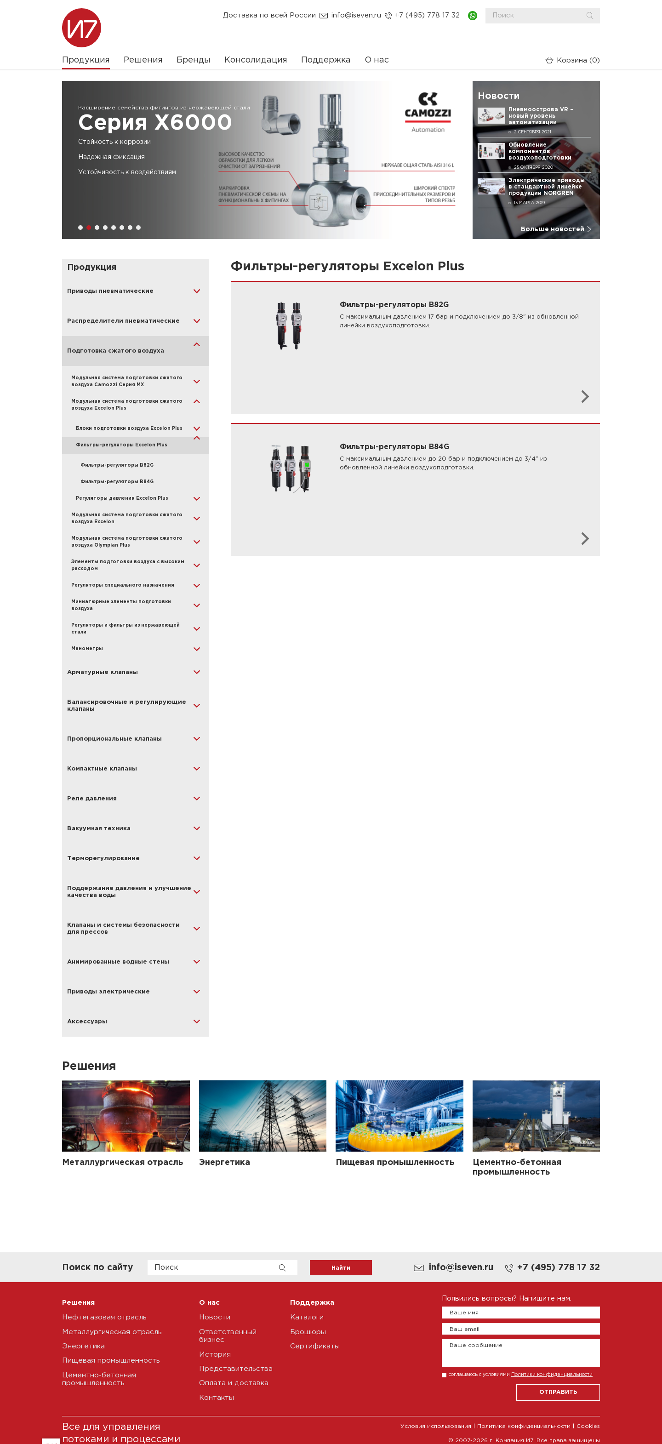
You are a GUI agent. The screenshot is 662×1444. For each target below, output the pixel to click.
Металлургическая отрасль (111, 1332)
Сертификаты (314, 1346)
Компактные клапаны (102, 768)
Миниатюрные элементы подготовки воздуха (121, 605)
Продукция (86, 60)
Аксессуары (87, 1021)
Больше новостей (552, 229)
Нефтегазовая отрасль (103, 1317)
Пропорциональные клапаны (114, 739)
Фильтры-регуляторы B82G (117, 465)
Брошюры (307, 1332)
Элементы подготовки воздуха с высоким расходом (127, 565)
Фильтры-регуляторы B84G (117, 482)
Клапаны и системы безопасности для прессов (123, 929)
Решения (143, 60)
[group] (262, 160)
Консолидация (255, 60)
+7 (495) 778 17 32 (427, 16)
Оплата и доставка (233, 1382)
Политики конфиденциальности (552, 1374)
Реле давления (92, 798)
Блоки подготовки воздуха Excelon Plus (129, 429)
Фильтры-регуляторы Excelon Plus (121, 445)
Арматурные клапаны (102, 672)
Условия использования (435, 1424)
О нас (377, 60)
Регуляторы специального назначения (122, 585)
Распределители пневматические (123, 321)
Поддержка (326, 60)
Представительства (235, 1368)
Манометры (87, 649)
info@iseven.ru (356, 16)
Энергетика (82, 1346)
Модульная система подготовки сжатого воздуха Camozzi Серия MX (127, 381)
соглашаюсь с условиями (521, 1374)
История (214, 1354)
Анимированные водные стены (118, 962)
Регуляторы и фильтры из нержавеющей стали (125, 628)
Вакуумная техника (99, 828)
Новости (214, 1317)
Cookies (588, 1424)
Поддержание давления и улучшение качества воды (129, 892)
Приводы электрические (108, 991)
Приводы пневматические (110, 291)
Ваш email (464, 1329)
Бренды (194, 60)
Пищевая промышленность (110, 1360)
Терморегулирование (103, 858)
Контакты (216, 1396)
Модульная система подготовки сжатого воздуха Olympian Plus (127, 542)
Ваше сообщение (476, 1345)
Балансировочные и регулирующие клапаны (126, 706)
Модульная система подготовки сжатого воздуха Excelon (127, 518)
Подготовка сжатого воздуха (115, 351)
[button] (80, 227)
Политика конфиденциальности (524, 1424)
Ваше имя (464, 1312)
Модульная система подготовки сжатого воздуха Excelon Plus (127, 405)
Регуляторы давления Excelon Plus (122, 499)
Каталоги (307, 1317)
